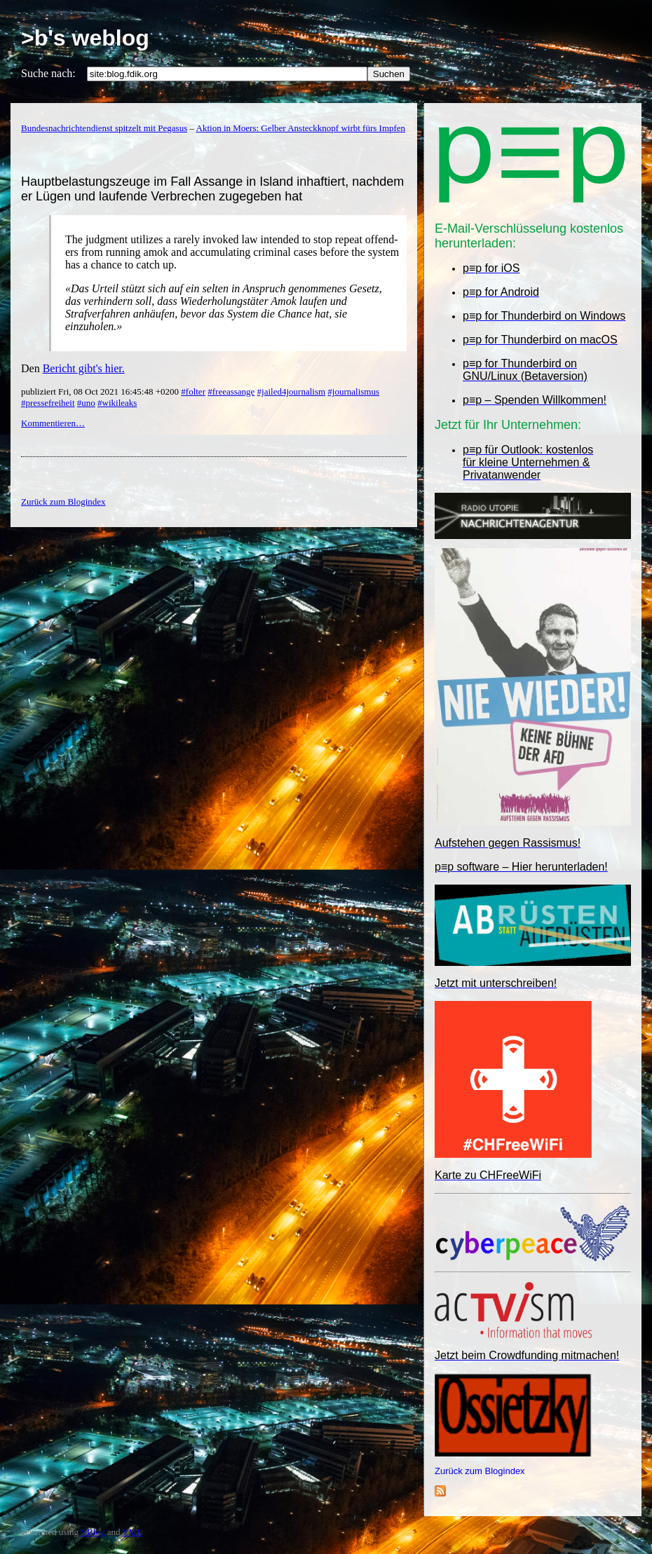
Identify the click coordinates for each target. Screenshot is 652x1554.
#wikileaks (117, 402)
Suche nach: (48, 73)
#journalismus (353, 391)
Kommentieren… (53, 423)
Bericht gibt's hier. (84, 368)
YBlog (93, 1532)
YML (132, 1532)
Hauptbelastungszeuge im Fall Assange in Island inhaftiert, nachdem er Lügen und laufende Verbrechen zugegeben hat (212, 189)
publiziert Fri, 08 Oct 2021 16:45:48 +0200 (101, 391)
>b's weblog (85, 37)
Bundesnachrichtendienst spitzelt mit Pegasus (104, 128)
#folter (193, 391)
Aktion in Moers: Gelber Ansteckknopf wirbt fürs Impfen (301, 128)
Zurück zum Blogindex (480, 1471)
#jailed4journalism (291, 391)
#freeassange (231, 391)
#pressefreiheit (48, 402)
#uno (86, 402)
